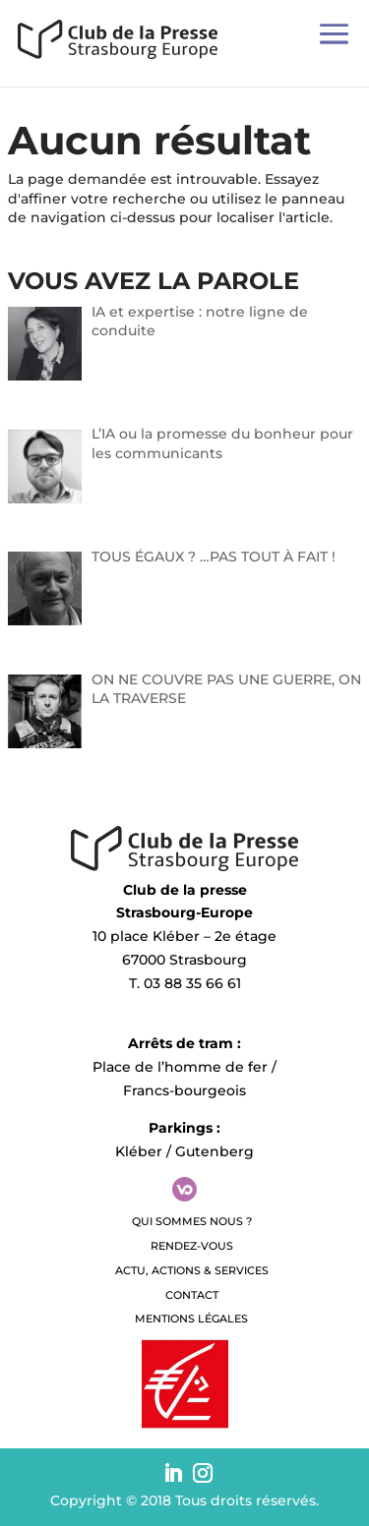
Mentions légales (191, 1318)
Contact (191, 1295)
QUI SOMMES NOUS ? (192, 1221)
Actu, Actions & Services (192, 1270)
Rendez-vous (192, 1246)
